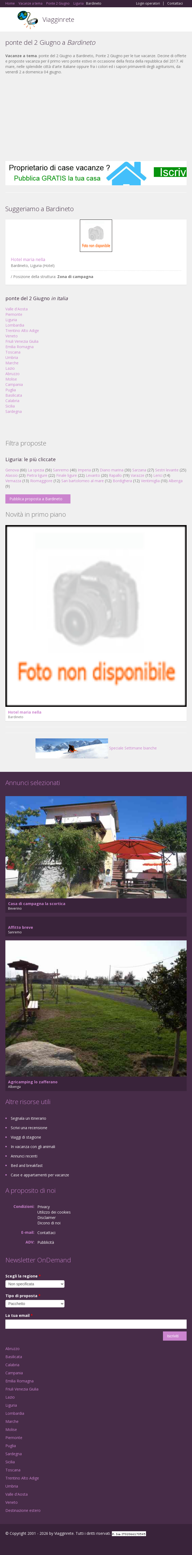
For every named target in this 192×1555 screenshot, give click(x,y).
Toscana (12, 352)
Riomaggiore (41, 480)
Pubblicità (45, 1242)
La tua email (19, 1315)
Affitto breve (20, 927)
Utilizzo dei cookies (54, 1212)
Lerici (157, 475)
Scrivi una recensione (29, 1127)
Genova (12, 469)
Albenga (176, 480)
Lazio (10, 368)
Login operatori (148, 3)
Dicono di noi (49, 1222)
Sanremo (61, 469)
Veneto (11, 335)
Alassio (11, 475)
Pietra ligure (37, 475)
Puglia (10, 389)
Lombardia (14, 325)
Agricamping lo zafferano (33, 1081)
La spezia (36, 469)
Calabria (12, 400)
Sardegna (13, 411)
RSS (44, 1545)
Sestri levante (167, 469)
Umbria (11, 357)
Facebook (6, 1545)
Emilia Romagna (19, 346)
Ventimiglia (151, 480)
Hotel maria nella (28, 259)
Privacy (43, 1206)
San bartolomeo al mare (82, 480)
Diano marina (111, 469)
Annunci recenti (24, 1156)
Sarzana (139, 469)
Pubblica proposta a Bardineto (35, 498)
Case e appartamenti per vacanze (40, 1174)
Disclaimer (46, 1217)
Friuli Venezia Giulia (21, 341)
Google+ (18, 1545)
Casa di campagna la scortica (36, 903)
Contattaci (175, 3)
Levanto (93, 475)
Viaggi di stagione (26, 1137)
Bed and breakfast (27, 1165)
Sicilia (10, 406)
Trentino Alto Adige (22, 330)
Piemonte (13, 314)
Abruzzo (12, 373)
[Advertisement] (96, 118)
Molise (11, 379)
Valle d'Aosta (16, 308)
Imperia (84, 469)
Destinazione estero (23, 1510)
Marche (12, 362)
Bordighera (122, 480)
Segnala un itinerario (28, 1118)
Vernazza (13, 480)
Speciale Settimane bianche (96, 748)
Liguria (11, 319)
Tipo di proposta (23, 1295)
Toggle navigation (10, 20)
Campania (14, 384)
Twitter (32, 1545)
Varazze (137, 475)
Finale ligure (66, 475)
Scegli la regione (23, 1276)
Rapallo (115, 475)
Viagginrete (58, 19)
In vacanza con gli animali (33, 1146)
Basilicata (13, 395)
